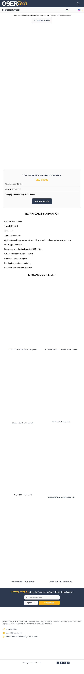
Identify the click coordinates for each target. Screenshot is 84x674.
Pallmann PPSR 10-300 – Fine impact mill (61, 504)
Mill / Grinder (39, 15)
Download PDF (42, 20)
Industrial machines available (27, 15)
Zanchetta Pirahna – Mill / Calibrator (23, 589)
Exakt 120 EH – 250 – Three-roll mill (61, 589)
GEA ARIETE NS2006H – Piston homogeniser (23, 357)
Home (15, 15)
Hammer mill (48, 15)
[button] (67, 10)
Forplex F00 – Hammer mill (23, 502)
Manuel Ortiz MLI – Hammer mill (22, 430)
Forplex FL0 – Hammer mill (61, 429)
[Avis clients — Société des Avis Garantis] (42, 656)
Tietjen (20, 191)
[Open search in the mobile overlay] (78, 3)
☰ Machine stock (11, 10)
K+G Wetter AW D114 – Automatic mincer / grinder (61, 357)
